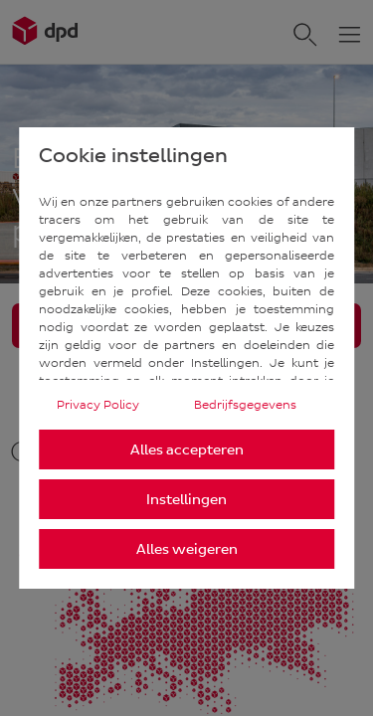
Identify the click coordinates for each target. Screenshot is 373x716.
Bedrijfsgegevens (245, 405)
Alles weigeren (187, 549)
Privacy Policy (98, 405)
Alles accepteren (187, 450)
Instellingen (186, 499)
